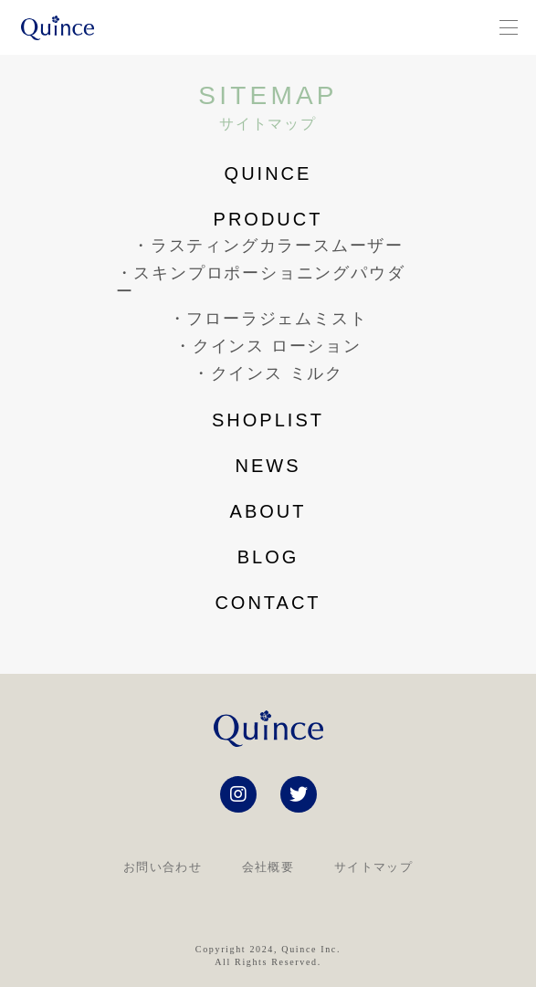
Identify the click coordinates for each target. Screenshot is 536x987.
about (268, 511)
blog (268, 557)
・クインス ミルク (268, 374)
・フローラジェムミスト (268, 319)
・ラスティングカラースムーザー (268, 246)
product (268, 219)
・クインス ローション (268, 346)
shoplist (268, 420)
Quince (268, 173)
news (268, 466)
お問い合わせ (162, 867)
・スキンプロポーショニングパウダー (260, 282)
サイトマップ (373, 867)
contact (268, 602)
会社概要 (268, 867)
